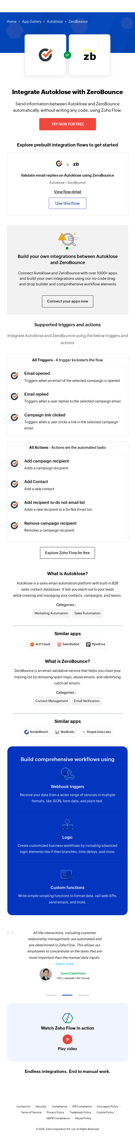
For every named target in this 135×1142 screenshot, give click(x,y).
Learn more (64, 964)
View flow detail (67, 192)
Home (11, 22)
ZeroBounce (78, 22)
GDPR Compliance (58, 1118)
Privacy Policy (55, 1112)
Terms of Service (31, 1112)
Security (41, 1106)
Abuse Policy (83, 1118)
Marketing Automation (51, 613)
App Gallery (31, 22)
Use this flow (67, 203)
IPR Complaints (82, 1106)
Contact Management (51, 701)
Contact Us (23, 1106)
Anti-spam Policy (107, 1106)
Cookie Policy (105, 1112)
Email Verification (87, 701)
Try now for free (68, 124)
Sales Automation (87, 613)
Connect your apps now (67, 301)
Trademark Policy (80, 1112)
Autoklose (55, 22)
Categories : (66, 605)
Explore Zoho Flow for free (67, 553)
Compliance (59, 1106)
